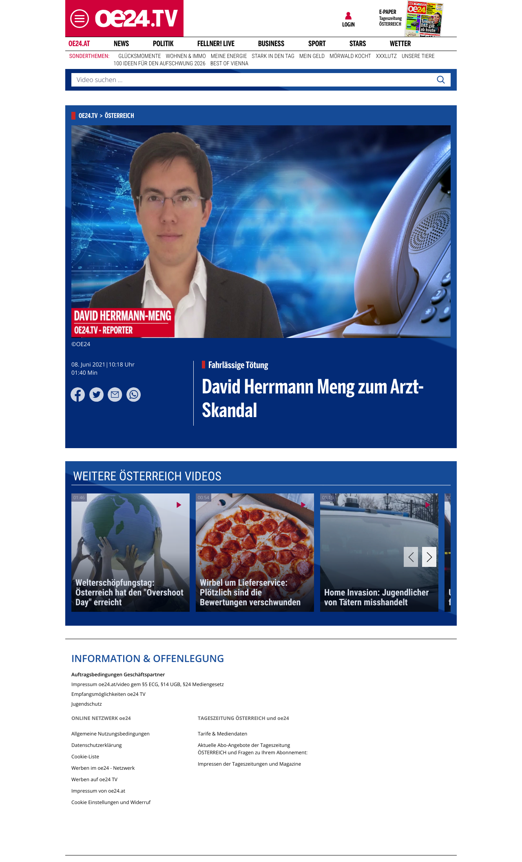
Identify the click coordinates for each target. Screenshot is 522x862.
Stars (357, 43)
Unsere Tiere (418, 56)
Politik (163, 43)
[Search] (441, 80)
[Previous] (411, 557)
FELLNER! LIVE (215, 43)
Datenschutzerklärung (96, 745)
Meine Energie (229, 56)
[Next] (429, 557)
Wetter (400, 43)
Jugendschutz (86, 703)
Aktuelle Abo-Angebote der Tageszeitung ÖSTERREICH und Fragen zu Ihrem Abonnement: (252, 749)
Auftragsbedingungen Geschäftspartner (118, 674)
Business (271, 43)
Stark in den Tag (273, 56)
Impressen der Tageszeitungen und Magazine (249, 763)
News (121, 43)
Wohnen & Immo (186, 56)
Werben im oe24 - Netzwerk (103, 767)
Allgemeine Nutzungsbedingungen (110, 733)
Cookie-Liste (85, 756)
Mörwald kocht (350, 56)
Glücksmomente (139, 56)
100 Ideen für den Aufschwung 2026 (159, 63)
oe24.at (79, 43)
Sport (317, 43)
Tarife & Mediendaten (222, 733)
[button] (77, 18)
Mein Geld (312, 56)
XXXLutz (386, 56)
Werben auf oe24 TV (94, 779)
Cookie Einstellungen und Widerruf (110, 802)
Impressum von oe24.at (98, 790)
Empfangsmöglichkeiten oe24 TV (108, 694)
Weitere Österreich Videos (147, 476)
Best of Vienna (229, 63)
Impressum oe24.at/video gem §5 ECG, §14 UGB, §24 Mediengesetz (147, 684)
